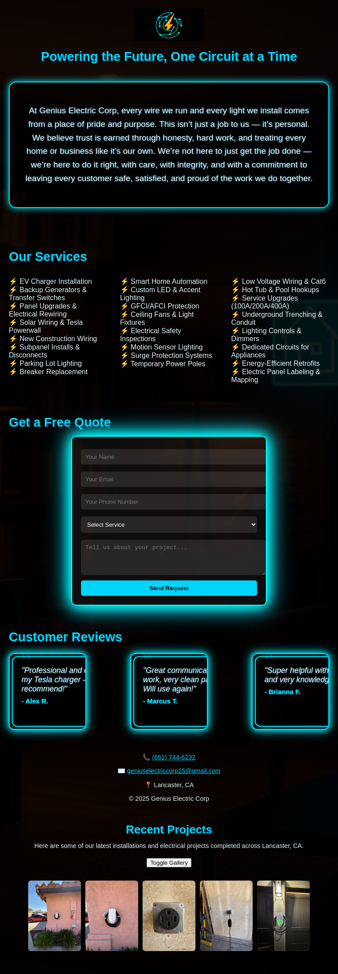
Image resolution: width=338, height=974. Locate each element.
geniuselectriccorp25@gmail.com (173, 776)
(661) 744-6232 (173, 762)
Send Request (169, 593)
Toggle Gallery (168, 868)
